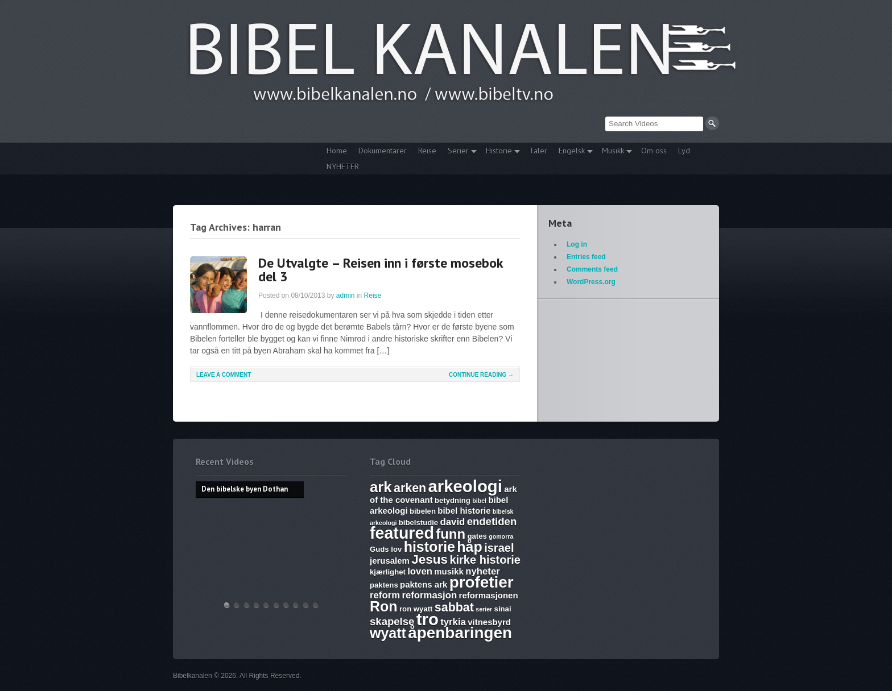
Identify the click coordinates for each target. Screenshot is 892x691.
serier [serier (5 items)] (484, 609)
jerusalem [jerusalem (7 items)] (390, 560)
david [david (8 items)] (452, 522)
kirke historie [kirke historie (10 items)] (485, 559)
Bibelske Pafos (316, 605)
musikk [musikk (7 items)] (449, 571)
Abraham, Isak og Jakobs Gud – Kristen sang (296, 605)
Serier (459, 152)
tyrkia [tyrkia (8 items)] (453, 622)
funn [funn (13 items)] (450, 534)
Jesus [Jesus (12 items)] (429, 559)
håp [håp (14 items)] (469, 547)
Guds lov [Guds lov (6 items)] (386, 549)
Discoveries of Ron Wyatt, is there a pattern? (256, 605)
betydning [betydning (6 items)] (452, 500)
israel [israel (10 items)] (499, 548)
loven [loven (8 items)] (419, 571)
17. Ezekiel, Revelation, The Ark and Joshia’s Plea (276, 605)
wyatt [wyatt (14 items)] (388, 633)
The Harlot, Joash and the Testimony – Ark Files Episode (286, 605)
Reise (427, 150)
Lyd (684, 150)
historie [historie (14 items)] (429, 547)
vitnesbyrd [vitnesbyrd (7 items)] (489, 622)
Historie (500, 152)
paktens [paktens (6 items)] (384, 585)
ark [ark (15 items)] (381, 487)
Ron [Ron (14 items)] (384, 606)
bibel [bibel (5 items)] (479, 500)
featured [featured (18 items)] (402, 533)
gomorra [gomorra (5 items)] (501, 536)
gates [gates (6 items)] (476, 536)
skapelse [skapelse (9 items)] (392, 621)
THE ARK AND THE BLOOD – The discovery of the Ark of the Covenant (247, 605)
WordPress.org (591, 282)
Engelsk (573, 152)
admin (345, 295)
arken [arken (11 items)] (410, 488)
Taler (538, 150)
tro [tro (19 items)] (427, 619)
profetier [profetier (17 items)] (481, 582)
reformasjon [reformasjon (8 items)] (429, 595)
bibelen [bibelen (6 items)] (423, 511)
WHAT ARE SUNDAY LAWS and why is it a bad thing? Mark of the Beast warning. (266, 605)
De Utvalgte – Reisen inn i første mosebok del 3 (380, 269)
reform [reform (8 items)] (385, 595)
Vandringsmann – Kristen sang (306, 605)
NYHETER (343, 166)
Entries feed (586, 257)
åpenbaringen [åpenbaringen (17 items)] (460, 633)
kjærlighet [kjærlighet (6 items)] (388, 572)
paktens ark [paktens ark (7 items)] (423, 584)
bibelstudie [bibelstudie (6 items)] (418, 522)
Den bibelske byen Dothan (227, 605)
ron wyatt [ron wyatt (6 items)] (415, 609)
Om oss (654, 150)
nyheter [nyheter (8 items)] (482, 571)
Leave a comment (223, 375)
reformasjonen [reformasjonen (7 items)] (488, 595)
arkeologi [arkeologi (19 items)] (465, 486)
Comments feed (592, 269)
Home (337, 150)
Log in (577, 244)
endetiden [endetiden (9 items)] (492, 521)
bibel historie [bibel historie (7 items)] (463, 510)
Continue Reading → (481, 375)
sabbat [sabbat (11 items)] (454, 607)
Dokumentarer (382, 150)
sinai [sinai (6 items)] (502, 609)
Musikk (614, 152)
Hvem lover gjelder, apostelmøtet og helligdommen (236, 605)
